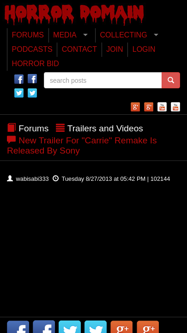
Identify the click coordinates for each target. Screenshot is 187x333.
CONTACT (79, 49)
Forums (33, 128)
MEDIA (65, 35)
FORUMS (28, 35)
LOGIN (144, 49)
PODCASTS (32, 49)
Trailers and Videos (105, 128)
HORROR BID (35, 64)
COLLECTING (123, 35)
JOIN (114, 49)
